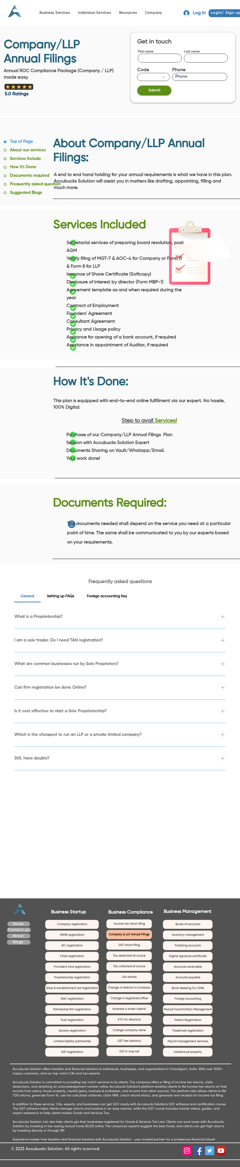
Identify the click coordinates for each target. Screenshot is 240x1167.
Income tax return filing (129, 923)
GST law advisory (129, 1041)
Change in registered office (129, 998)
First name (145, 51)
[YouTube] (220, 1150)
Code (143, 70)
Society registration (72, 1030)
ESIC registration (72, 998)
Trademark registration (187, 1030)
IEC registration (72, 945)
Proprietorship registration (72, 977)
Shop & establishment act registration (72, 988)
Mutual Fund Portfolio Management (188, 1009)
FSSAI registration (72, 956)
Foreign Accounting (187, 998)
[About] (18, 936)
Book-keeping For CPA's (188, 988)
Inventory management (188, 935)
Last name (192, 51)
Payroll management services (188, 1041)
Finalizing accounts (188, 945)
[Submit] (154, 90)
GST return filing (129, 945)
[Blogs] (18, 942)
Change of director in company (129, 987)
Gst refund (129, 977)
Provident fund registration (72, 966)
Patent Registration (187, 1020)
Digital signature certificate (188, 956)
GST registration (72, 1052)
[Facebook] (198, 1150)
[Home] (18, 923)
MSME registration (72, 935)
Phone (179, 70)
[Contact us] (19, 929)
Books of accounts (187, 924)
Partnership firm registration (72, 1009)
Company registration (72, 924)
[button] (56, 13)
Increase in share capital (129, 1009)
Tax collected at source (129, 966)
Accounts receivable (188, 966)
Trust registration (72, 1020)
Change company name (129, 1030)
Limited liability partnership (72, 1041)
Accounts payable (187, 977)
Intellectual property (188, 1052)
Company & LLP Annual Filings (129, 934)
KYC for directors (129, 1019)
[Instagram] (187, 1150)
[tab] (27, 596)
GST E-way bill (129, 1051)
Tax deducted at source (129, 955)
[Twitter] (209, 1150)
